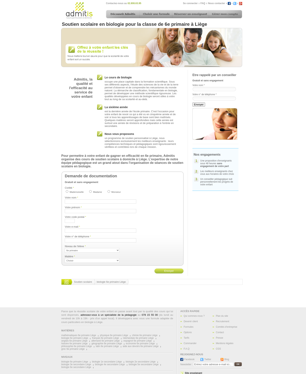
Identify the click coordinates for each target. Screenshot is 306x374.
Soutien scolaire (83, 281)
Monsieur (116, 192)
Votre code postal (75, 216)
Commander (190, 343)
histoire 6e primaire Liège (74, 343)
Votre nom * (198, 85)
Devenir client (191, 321)
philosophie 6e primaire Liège (76, 346)
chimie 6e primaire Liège (144, 335)
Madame (97, 192)
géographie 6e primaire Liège (107, 343)
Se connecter (190, 3)
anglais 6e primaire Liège (74, 340)
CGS (218, 348)
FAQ (202, 3)
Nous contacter (216, 3)
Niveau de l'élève (75, 246)
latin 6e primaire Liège (107, 346)
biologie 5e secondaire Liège (144, 364)
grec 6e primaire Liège (73, 349)
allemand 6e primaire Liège (105, 340)
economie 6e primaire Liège (140, 343)
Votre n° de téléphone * (204, 94)
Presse (219, 337)
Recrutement (222, 321)
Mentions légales (224, 343)
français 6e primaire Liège (105, 338)
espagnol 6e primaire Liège (138, 340)
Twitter (207, 359)
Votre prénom (73, 207)
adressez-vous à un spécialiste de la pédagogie (108, 314)
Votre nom (71, 197)
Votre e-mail (72, 226)
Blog (226, 359)
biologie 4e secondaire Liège (110, 364)
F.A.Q (186, 348)
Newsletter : (186, 364)
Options (188, 332)
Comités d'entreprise (226, 327)
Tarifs (186, 337)
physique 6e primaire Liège (114, 335)
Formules (188, 327)
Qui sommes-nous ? (194, 316)
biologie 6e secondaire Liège (76, 367)
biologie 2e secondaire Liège (141, 361)
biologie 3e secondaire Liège (76, 364)
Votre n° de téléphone (78, 236)
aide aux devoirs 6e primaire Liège (140, 346)
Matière (70, 256)
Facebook (189, 359)
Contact (220, 332)
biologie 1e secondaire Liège (107, 361)
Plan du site (222, 316)
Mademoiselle (77, 192)
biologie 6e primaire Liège (111, 281)
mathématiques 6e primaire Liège (78, 335)
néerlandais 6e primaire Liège (138, 338)
